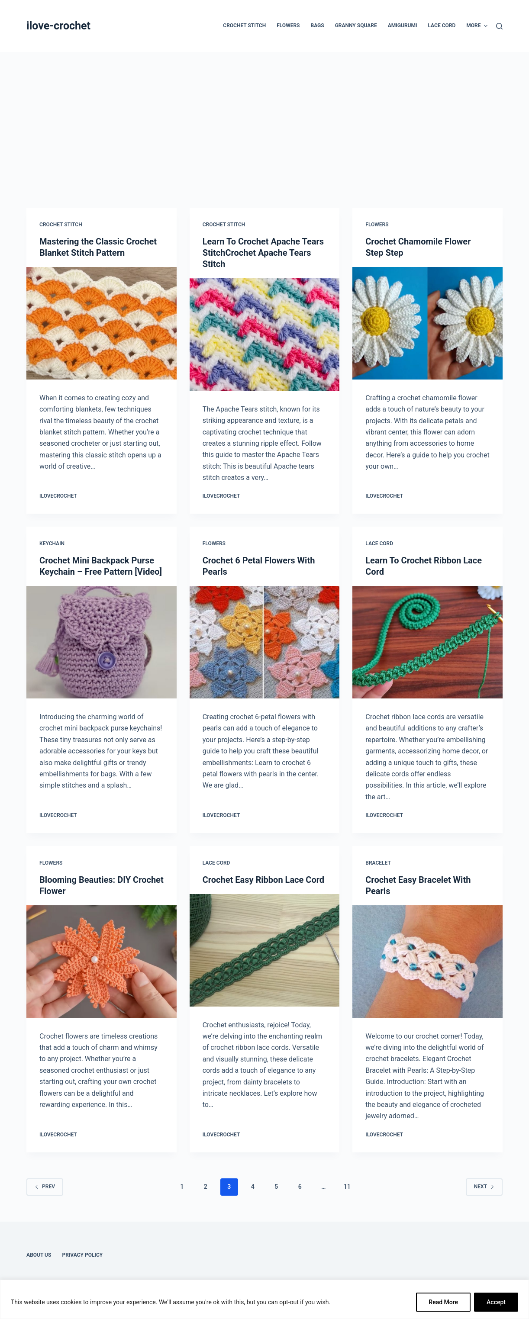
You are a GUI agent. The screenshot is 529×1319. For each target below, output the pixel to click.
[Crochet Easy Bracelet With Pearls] (427, 961)
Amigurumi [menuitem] (402, 26)
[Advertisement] (264, 116)
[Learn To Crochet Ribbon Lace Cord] (427, 642)
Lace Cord (379, 543)
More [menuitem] (476, 26)
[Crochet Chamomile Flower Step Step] (427, 323)
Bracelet (378, 863)
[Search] (499, 26)
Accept (496, 1302)
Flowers (376, 225)
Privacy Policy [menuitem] (82, 1255)
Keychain (52, 543)
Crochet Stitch (60, 225)
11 (347, 1186)
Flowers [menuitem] (288, 26)
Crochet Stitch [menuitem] (244, 26)
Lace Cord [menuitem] (442, 26)
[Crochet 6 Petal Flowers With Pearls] (265, 642)
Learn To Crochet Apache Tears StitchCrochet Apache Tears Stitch (263, 252)
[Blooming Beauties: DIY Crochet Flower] (101, 961)
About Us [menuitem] (38, 1255)
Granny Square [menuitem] (356, 26)
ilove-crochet (58, 25)
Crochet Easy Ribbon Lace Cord (263, 880)
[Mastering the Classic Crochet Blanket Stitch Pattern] (101, 323)
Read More (443, 1302)
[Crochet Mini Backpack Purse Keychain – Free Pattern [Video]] (101, 642)
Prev (45, 1187)
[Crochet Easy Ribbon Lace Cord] (265, 950)
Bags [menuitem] (317, 26)
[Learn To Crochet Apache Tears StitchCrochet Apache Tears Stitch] (265, 334)
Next (484, 1187)
